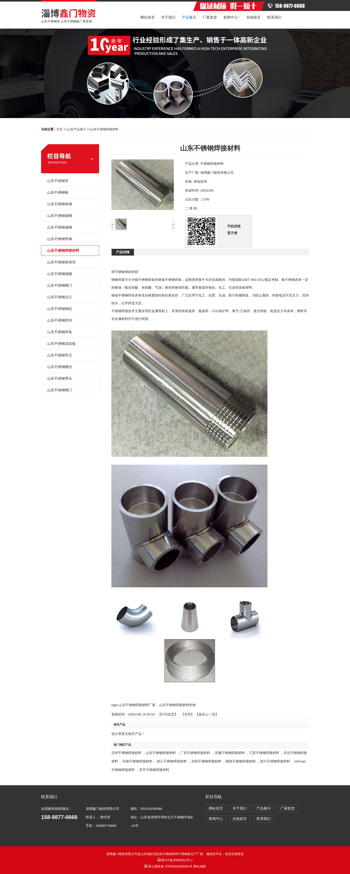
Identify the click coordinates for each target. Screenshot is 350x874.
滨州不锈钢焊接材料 (126, 753)
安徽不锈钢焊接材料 (230, 753)
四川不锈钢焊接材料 (275, 761)
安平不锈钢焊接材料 (154, 770)
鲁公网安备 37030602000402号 (168, 866)
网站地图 (199, 866)
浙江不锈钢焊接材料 (172, 761)
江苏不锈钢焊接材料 (264, 753)
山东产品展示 (76, 129)
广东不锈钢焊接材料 (195, 753)
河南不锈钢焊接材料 (137, 761)
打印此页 (168, 714)
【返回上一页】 (207, 714)
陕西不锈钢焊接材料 (241, 761)
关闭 (187, 714)
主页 (59, 129)
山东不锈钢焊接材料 (104, 129)
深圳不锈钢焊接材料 (206, 761)
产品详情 (122, 252)
